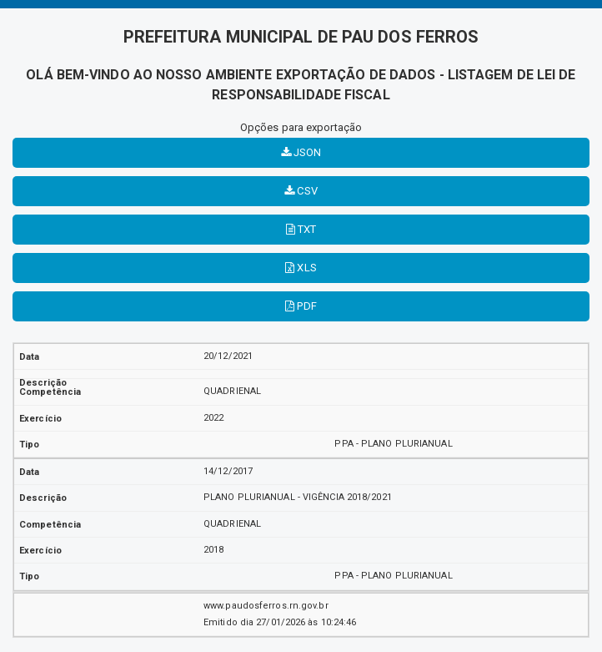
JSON (301, 152)
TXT (301, 229)
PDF (301, 306)
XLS (301, 267)
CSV (301, 190)
